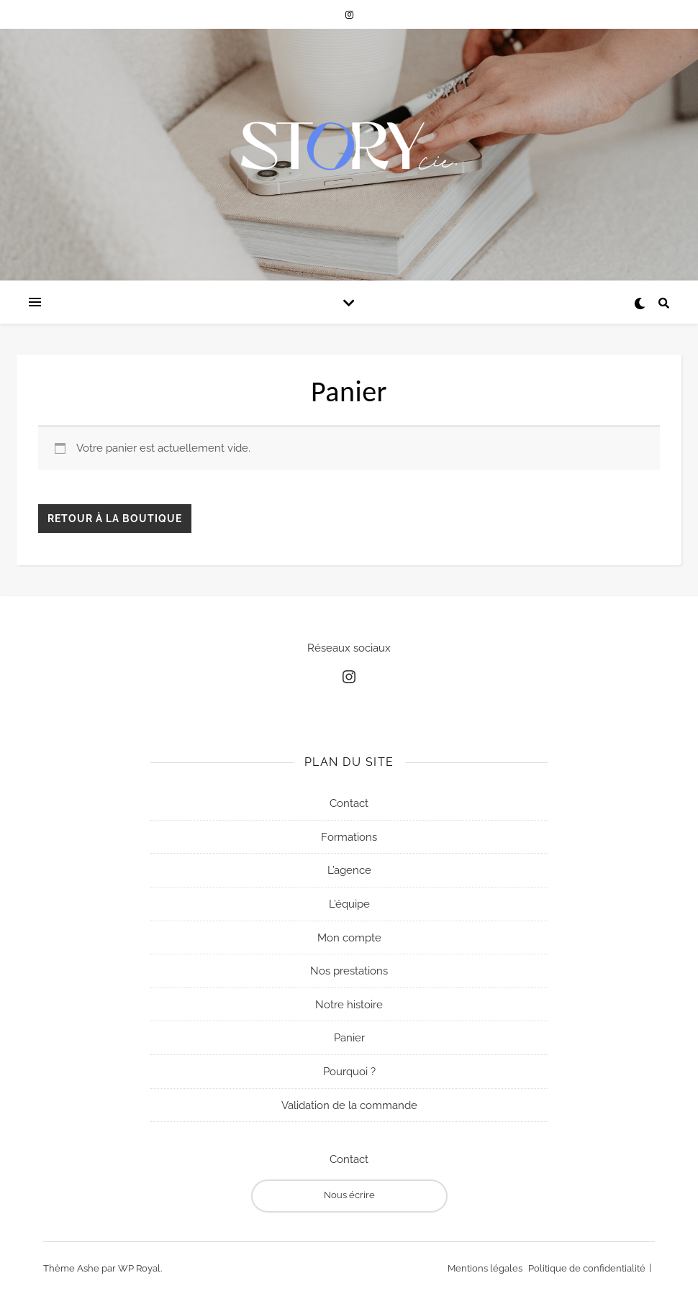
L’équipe (349, 904)
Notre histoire (349, 1004)
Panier (349, 1037)
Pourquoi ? (349, 1071)
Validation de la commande (349, 1104)
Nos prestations (349, 970)
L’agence (349, 870)
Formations (349, 836)
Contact (349, 803)
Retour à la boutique (114, 518)
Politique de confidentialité (586, 1268)
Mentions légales (485, 1268)
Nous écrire (349, 1195)
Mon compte (349, 937)
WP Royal (139, 1268)
